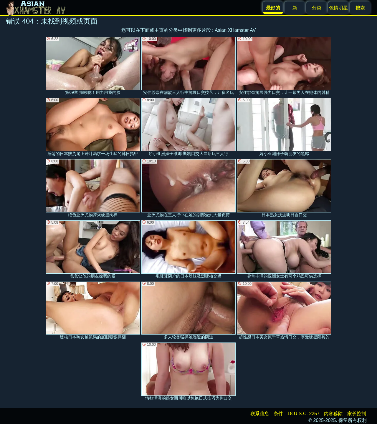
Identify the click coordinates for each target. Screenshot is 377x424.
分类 (316, 7)
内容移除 (333, 413)
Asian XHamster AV (235, 30)
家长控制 (356, 413)
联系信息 (259, 413)
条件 (278, 413)
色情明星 (338, 7)
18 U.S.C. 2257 (303, 413)
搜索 (360, 7)
